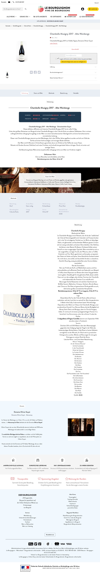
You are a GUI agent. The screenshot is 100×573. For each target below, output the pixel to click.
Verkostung (24, 93)
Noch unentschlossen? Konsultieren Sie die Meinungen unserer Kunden (77, 484)
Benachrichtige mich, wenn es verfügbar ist (73, 62)
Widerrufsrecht (72, 501)
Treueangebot (72, 497)
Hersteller (76, 93)
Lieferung (73, 67)
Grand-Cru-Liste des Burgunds (72, 518)
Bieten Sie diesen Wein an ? (73, 78)
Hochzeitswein (27, 520)
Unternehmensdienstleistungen (27, 518)
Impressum (73, 504)
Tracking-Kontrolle (72, 499)
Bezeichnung (63, 93)
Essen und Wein (38, 93)
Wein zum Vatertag (27, 526)
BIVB (80, 395)
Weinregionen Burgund (72, 520)
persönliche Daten (73, 508)
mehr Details (53, 43)
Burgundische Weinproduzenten (72, 524)
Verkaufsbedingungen (73, 506)
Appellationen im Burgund (72, 522)
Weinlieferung (27, 515)
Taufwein (27, 522)
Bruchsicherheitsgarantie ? (73, 72)
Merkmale (51, 93)
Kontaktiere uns (50, 535)
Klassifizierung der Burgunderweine (72, 515)
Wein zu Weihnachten (27, 524)
